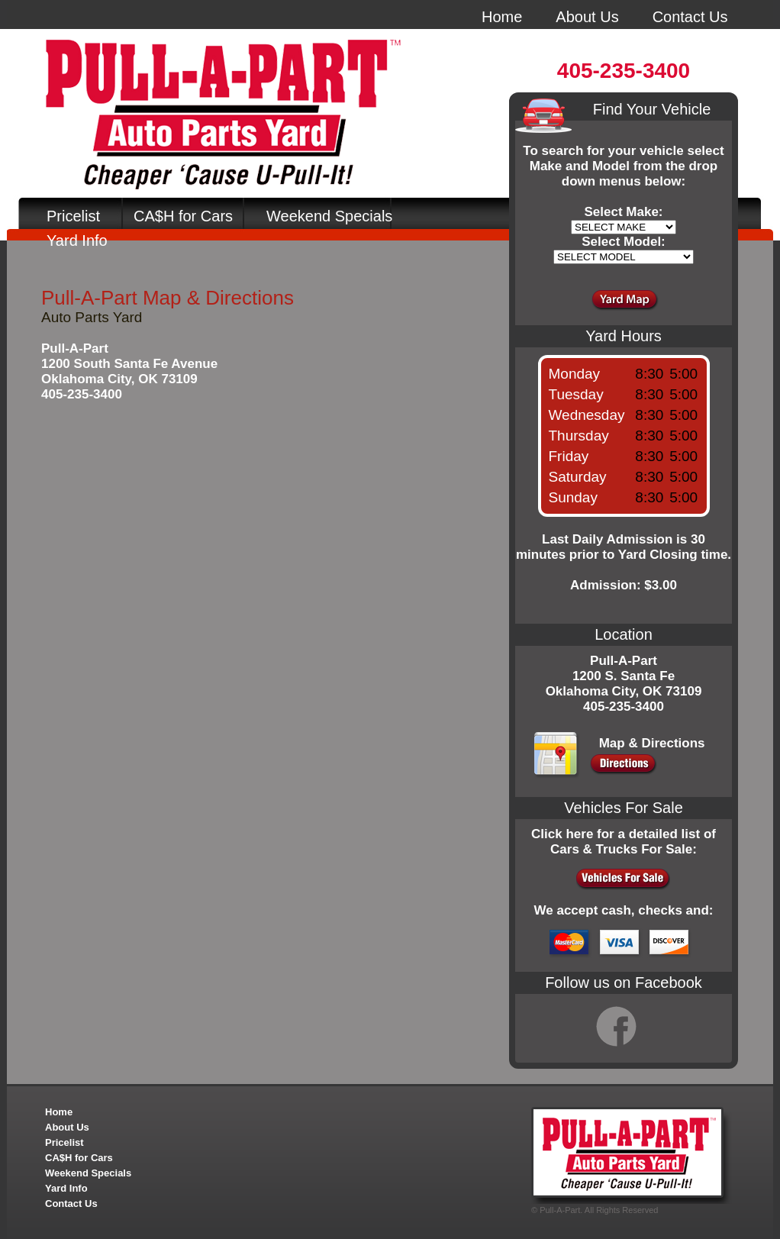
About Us (587, 16)
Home (502, 16)
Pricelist (73, 216)
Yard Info (77, 240)
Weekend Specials (329, 216)
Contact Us (690, 16)
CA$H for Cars (183, 216)
